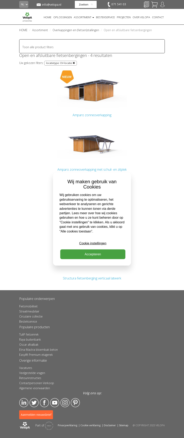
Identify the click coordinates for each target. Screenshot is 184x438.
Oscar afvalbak (28, 344)
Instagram (65, 402)
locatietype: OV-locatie (60, 63)
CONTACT (158, 17)
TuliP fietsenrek (29, 334)
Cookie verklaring (90, 425)
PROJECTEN (124, 17)
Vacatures (25, 368)
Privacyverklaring (67, 425)
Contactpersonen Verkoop (36, 383)
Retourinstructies (30, 378)
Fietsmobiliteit (28, 306)
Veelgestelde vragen (32, 373)
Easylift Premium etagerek (36, 355)
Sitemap (123, 425)
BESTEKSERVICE (105, 17)
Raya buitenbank (30, 339)
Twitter (34, 402)
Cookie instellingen (92, 243)
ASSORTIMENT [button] (84, 17)
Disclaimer (110, 425)
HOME (47, 17)
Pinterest (75, 402)
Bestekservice (28, 321)
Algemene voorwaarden (34, 388)
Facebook (44, 402)
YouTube (54, 402)
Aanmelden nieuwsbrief (36, 415)
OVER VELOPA (141, 17)
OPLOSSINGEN (62, 17)
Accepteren (93, 254)
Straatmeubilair (29, 311)
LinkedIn (23, 402)
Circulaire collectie (31, 316)
